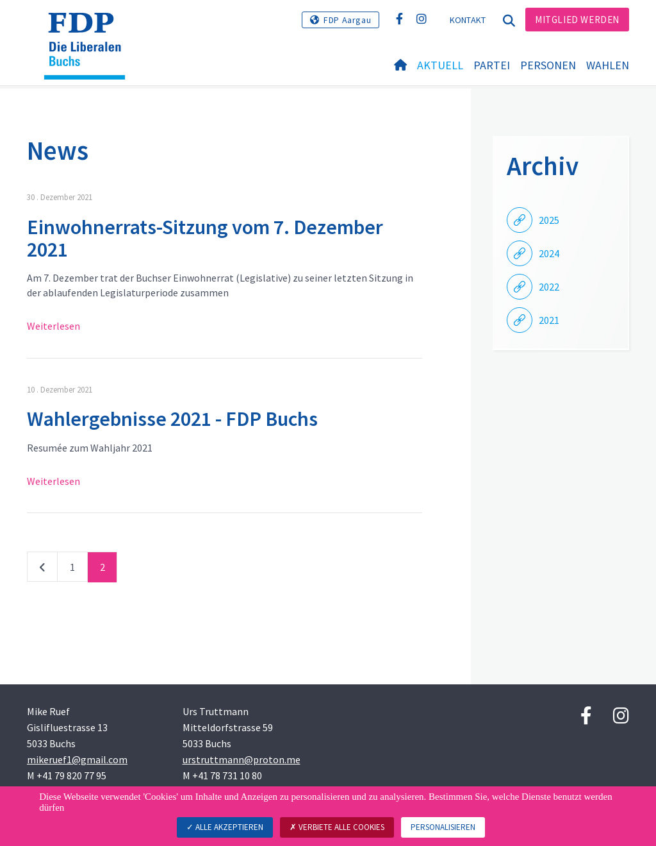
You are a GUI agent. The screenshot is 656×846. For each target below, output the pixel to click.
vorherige (42, 569)
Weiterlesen (53, 325)
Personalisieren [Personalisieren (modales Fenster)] (443, 827)
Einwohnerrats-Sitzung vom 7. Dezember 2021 (205, 238)
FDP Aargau (347, 20)
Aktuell (440, 65)
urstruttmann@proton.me (241, 759)
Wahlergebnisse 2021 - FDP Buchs (172, 419)
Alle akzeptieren (224, 827)
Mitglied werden (577, 19)
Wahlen (607, 65)
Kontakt (468, 20)
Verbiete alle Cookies (337, 827)
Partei (491, 65)
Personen (548, 65)
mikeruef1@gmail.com (77, 759)
